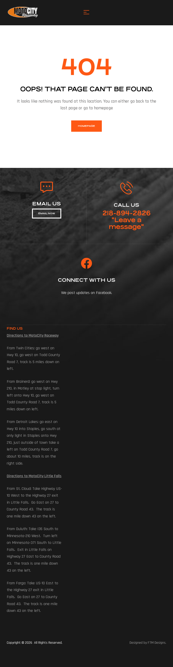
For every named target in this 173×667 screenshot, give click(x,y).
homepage (86, 125)
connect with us (86, 280)
